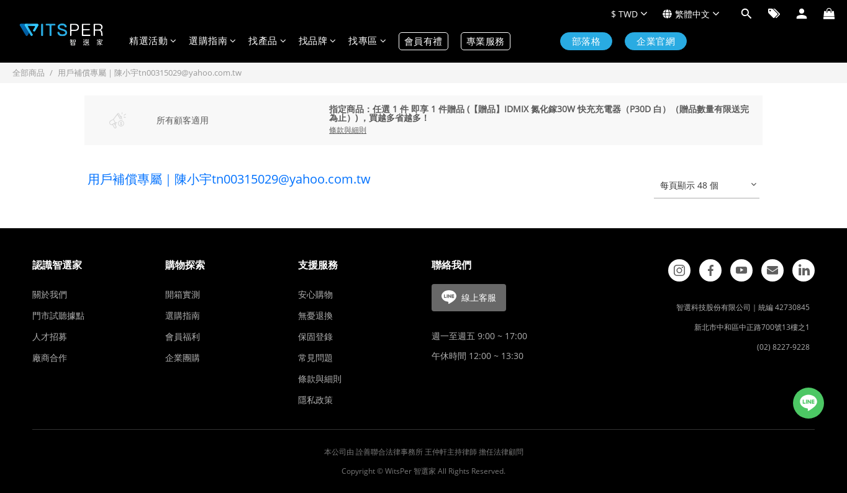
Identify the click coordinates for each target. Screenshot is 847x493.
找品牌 (318, 41)
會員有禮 (423, 41)
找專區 (367, 41)
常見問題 (315, 357)
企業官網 (655, 41)
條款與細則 (320, 378)
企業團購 (182, 357)
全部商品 (28, 72)
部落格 (586, 41)
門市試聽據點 (58, 315)
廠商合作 (49, 357)
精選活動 (152, 41)
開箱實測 (182, 294)
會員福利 (182, 336)
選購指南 (212, 41)
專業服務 (485, 41)
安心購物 (315, 294)
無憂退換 (315, 315)
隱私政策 (315, 400)
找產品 (267, 41)
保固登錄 (315, 336)
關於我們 (49, 294)
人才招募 (49, 336)
